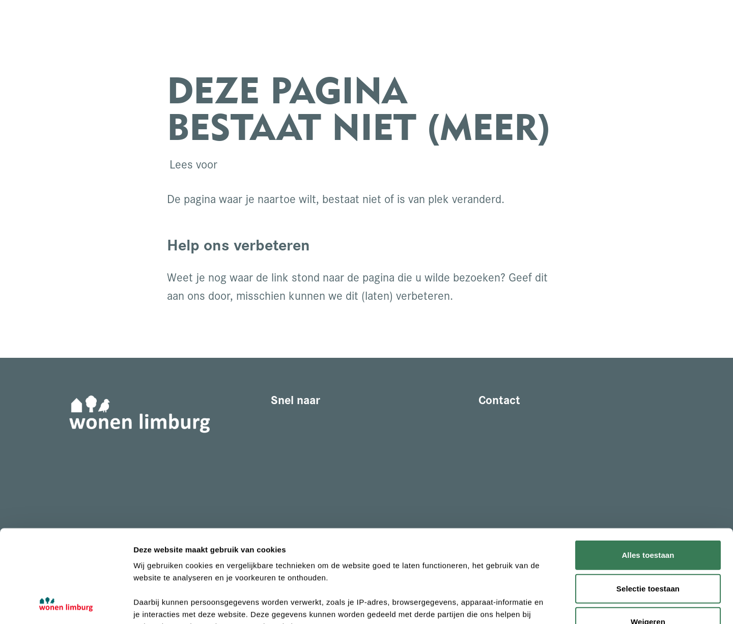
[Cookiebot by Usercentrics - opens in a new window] (65, 604)
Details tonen (550, 604)
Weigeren (648, 535)
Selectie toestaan (648, 501)
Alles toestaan (648, 468)
